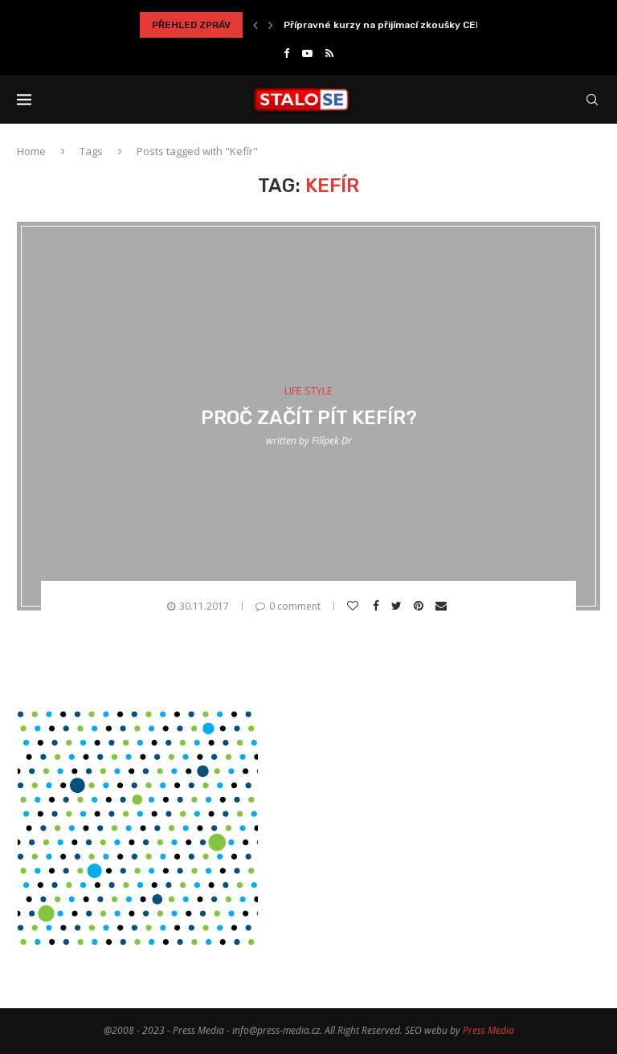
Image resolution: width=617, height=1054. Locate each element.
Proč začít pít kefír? (309, 417)
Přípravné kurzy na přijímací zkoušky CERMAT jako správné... (429, 25)
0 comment (288, 606)
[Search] (592, 99)
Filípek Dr (332, 440)
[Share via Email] (443, 605)
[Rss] (329, 53)
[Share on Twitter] (398, 605)
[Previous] (255, 25)
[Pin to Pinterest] (420, 605)
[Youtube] (307, 53)
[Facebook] (286, 53)
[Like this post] (354, 605)
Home (31, 151)
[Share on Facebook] (378, 605)
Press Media (488, 1030)
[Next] (270, 25)
